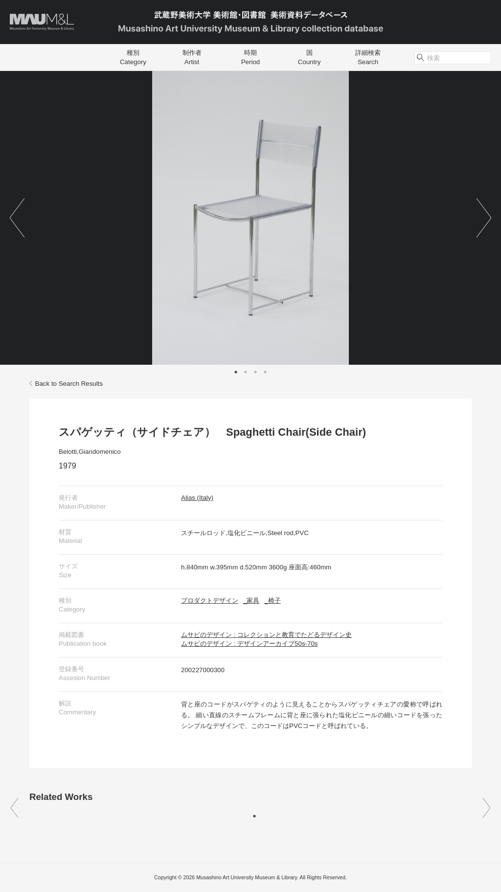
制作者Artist (192, 57)
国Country (309, 57)
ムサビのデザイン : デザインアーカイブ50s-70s (249, 643)
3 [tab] (255, 372)
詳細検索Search (368, 57)
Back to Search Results (66, 383)
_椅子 (272, 600)
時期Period (250, 57)
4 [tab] (265, 372)
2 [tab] (245, 372)
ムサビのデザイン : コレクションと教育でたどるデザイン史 (266, 634)
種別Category (133, 57)
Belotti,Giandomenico (90, 451)
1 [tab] (236, 372)
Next (484, 217)
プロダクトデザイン (209, 600)
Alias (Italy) (197, 497)
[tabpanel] (250, 218)
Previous (17, 217)
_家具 (251, 600)
